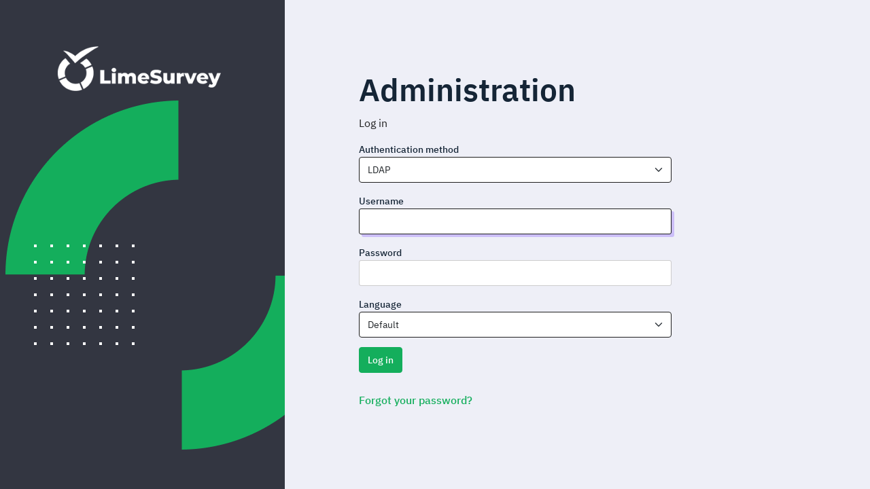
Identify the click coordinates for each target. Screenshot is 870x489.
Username (381, 201)
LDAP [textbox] (379, 169)
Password (380, 253)
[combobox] (515, 170)
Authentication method (409, 149)
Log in (381, 360)
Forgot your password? (415, 400)
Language (380, 304)
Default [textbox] (383, 324)
